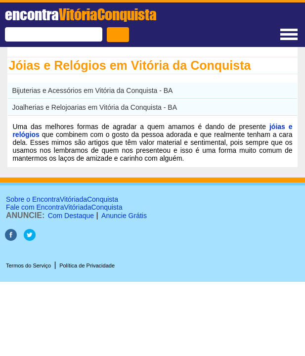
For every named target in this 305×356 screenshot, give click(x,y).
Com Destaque (71, 216)
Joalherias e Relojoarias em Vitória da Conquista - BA (94, 107)
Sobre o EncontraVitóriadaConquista (62, 199)
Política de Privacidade (87, 265)
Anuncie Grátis (124, 216)
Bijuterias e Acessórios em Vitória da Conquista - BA (92, 90)
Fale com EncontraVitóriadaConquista (64, 207)
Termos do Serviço (28, 265)
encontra (81, 14)
